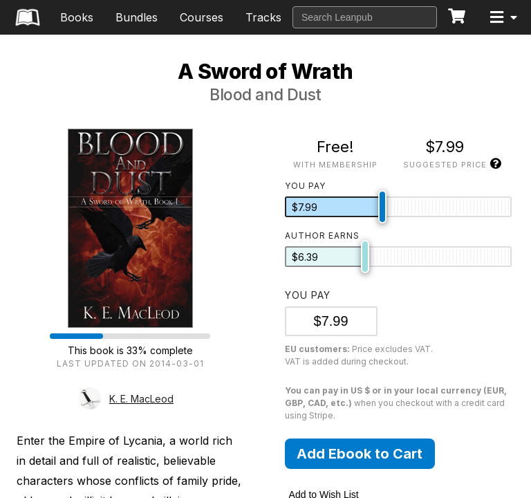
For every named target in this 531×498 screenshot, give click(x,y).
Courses (201, 17)
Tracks (263, 17)
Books (76, 17)
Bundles (136, 17)
